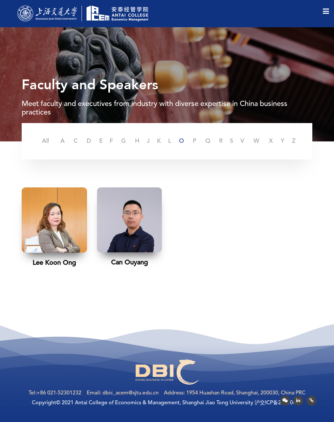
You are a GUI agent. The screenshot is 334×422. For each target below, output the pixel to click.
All (45, 141)
